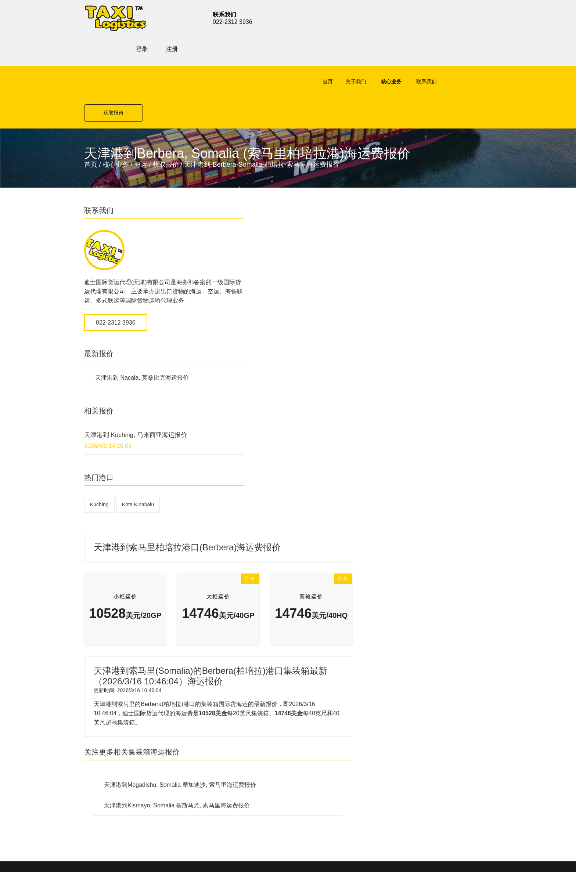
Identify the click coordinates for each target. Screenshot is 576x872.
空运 (207, 566)
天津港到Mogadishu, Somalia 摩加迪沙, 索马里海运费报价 (320, 397)
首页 (300, 52)
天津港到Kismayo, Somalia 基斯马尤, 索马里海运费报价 (316, 418)
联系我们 (399, 52)
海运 (140, 103)
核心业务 (363, 52)
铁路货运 (213, 605)
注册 (486, 17)
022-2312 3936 (116, 271)
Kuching (99, 453)
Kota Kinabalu (138, 453)
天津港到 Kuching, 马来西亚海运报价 (135, 383)
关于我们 (328, 52)
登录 (456, 17)
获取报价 (462, 52)
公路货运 (213, 592)
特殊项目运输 (219, 618)
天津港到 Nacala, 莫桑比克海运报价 (142, 326)
